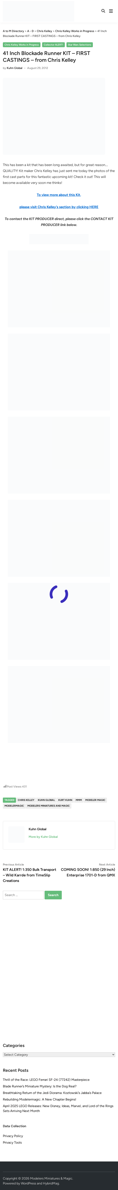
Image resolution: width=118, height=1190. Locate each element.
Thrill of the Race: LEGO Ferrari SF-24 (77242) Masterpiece (46, 1080)
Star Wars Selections (79, 44)
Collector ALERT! (53, 44)
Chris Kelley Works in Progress (21, 44)
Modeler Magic (95, 800)
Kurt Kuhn (65, 800)
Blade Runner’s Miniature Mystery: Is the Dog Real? (39, 1086)
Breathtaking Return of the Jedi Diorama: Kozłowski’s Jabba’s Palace (52, 1093)
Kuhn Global (14, 68)
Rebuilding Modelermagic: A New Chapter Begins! (39, 1099)
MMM (79, 800)
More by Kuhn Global (43, 837)
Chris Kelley (26, 800)
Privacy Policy (13, 1136)
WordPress (28, 1183)
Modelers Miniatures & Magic (51, 1178)
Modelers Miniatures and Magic (48, 805)
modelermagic (14, 805)
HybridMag (51, 1183)
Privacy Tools (12, 1142)
